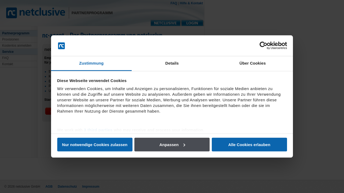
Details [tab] (172, 63)
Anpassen (172, 144)
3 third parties (98, 130)
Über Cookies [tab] (252, 63)
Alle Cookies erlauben (249, 144)
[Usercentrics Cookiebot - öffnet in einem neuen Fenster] (263, 46)
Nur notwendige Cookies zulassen (94, 144)
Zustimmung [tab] (91, 63)
